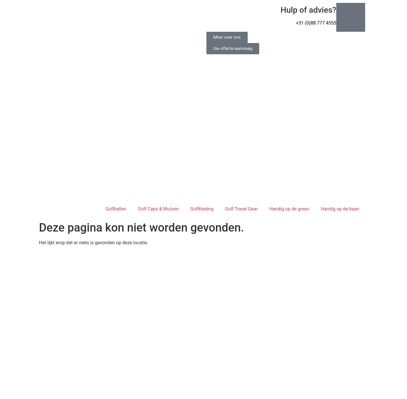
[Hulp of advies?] (350, 17)
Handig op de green (289, 209)
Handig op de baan (340, 209)
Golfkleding (202, 209)
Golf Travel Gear (241, 209)
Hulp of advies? (308, 10)
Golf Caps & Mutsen (158, 209)
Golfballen (115, 209)
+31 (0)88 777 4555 (316, 23)
